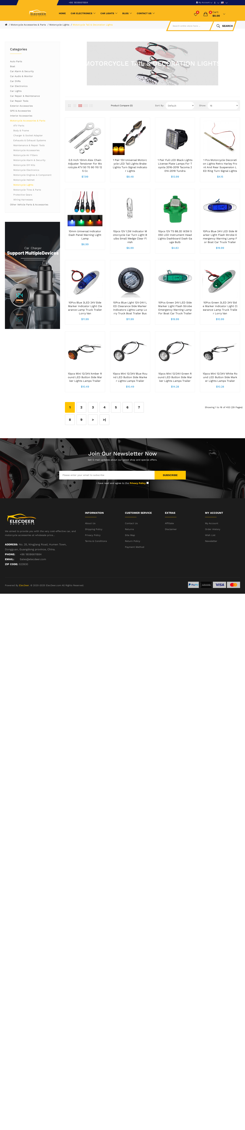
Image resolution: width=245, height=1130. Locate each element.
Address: (11, 570)
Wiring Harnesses (23, 199)
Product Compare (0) (122, 105)
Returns (129, 555)
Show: (202, 105)
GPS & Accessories (20, 110)
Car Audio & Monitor (21, 76)
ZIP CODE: (11, 590)
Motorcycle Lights (59, 24)
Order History (212, 555)
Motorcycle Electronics (26, 170)
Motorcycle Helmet (24, 180)
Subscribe (170, 501)
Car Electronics (18, 86)
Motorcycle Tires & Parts (27, 189)
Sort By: (159, 105)
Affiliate (169, 549)
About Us (90, 549)
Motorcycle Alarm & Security (29, 160)
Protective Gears (22, 194)
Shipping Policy (93, 555)
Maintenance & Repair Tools (29, 145)
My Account (211, 549)
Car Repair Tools (19, 101)
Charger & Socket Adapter (28, 135)
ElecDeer (24, 611)
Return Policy (132, 567)
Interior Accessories (21, 115)
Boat (12, 66)
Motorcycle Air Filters (25, 155)
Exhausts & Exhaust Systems (29, 140)
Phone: (10, 580)
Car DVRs (15, 81)
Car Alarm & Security (22, 71)
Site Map (130, 561)
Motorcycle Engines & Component (32, 175)
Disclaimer (171, 555)
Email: (9, 585)
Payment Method (134, 573)
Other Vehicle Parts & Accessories (29, 204)
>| (104, 446)
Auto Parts (16, 61)
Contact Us (131, 549)
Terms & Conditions (96, 567)
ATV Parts (18, 125)
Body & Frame (21, 130)
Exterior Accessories (21, 105)
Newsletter (211, 567)
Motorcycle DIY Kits (24, 165)
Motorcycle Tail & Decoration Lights (93, 24)
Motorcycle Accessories (26, 150)
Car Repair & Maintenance (25, 96)
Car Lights (16, 91)
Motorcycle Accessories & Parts (28, 24)
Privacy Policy (92, 561)
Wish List (210, 561)
